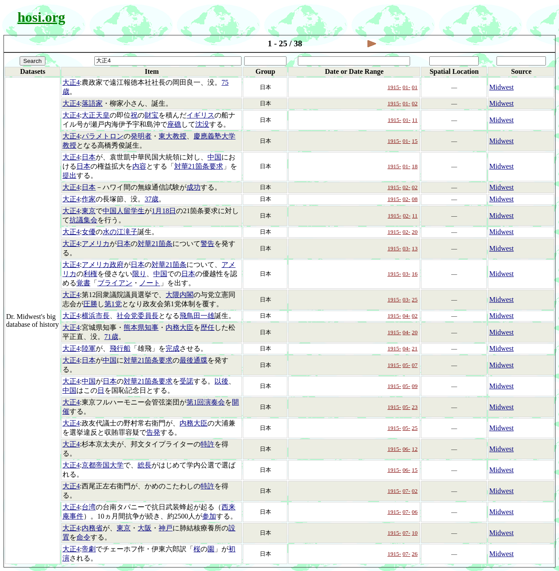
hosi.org (41, 17)
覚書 (83, 283)
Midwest (501, 87)
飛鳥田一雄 (196, 315)
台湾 (89, 507)
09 (415, 386)
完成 (172, 348)
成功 (193, 187)
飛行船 (120, 348)
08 (415, 199)
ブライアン (114, 283)
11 (415, 120)
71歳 (111, 336)
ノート (149, 283)
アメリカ (96, 243)
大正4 (71, 82)
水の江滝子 (120, 231)
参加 (209, 516)
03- (407, 248)
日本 (89, 157)
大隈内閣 (179, 294)
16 (415, 273)
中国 (214, 157)
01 (415, 87)
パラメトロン (103, 136)
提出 (69, 175)
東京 (89, 211)
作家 (89, 199)
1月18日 (164, 211)
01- (407, 87)
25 (415, 299)
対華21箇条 (155, 243)
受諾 (186, 381)
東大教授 (172, 136)
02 (415, 103)
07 (415, 365)
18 (415, 166)
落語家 (92, 103)
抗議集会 (83, 220)
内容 (139, 166)
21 (415, 348)
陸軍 (89, 348)
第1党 (113, 304)
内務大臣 (179, 327)
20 (415, 231)
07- (407, 491)
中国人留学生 (124, 211)
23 (415, 407)
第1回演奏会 (205, 402)
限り (139, 273)
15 (415, 141)
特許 (207, 444)
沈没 (202, 124)
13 (415, 248)
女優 (89, 231)
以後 (221, 381)
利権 (90, 273)
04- (407, 315)
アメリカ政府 (103, 264)
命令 (83, 537)
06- (407, 449)
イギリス (200, 115)
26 (415, 553)
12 (415, 449)
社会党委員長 (138, 315)
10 (415, 532)
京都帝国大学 (103, 465)
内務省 (92, 528)
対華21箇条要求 (198, 166)
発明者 (141, 136)
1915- (394, 87)
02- (407, 187)
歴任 (207, 327)
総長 (145, 465)
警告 (207, 243)
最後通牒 (193, 360)
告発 (153, 432)
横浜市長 (96, 315)
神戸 (166, 528)
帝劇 (89, 549)
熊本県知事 (141, 327)
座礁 (174, 124)
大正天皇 (96, 115)
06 (415, 512)
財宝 (152, 115)
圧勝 (90, 304)
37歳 (152, 199)
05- (407, 365)
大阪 (145, 528)
